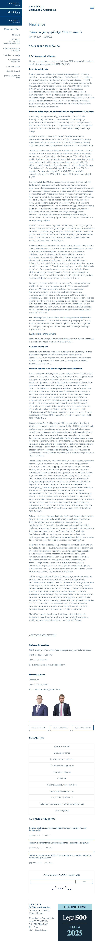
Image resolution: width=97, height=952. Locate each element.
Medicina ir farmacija (12, 55)
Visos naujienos (62, 810)
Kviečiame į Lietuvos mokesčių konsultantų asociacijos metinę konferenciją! (57, 829)
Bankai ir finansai (13, 71)
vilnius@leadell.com (38, 930)
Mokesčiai (16, 35)
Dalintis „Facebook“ (60, 727)
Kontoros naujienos (61, 772)
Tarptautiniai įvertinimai (62, 797)
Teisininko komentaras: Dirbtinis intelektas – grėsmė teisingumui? (59, 843)
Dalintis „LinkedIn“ (39, 727)
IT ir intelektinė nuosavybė (62, 766)
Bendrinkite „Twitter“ (83, 727)
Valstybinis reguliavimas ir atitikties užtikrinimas (11, 42)
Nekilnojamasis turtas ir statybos (62, 785)
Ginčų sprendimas (13, 66)
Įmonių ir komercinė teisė (61, 759)
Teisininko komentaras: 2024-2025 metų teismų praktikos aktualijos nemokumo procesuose (60, 856)
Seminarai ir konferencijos (62, 791)
